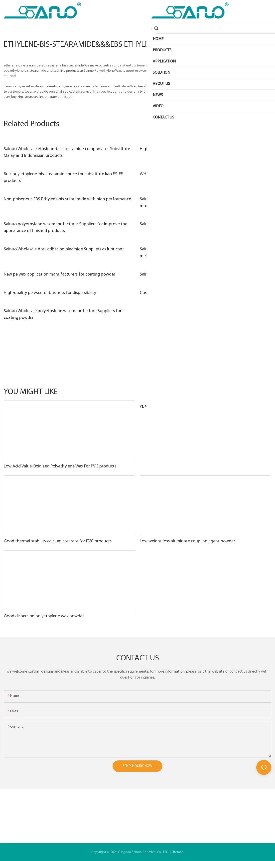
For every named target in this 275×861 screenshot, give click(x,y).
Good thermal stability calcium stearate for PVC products (58, 541)
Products (248, 392)
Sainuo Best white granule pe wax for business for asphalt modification (194, 202)
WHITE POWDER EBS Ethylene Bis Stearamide (181, 174)
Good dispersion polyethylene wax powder (44, 616)
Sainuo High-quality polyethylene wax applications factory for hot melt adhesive (202, 252)
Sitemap (177, 852)
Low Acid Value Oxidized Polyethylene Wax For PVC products (60, 466)
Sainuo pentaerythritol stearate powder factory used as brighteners (204, 224)
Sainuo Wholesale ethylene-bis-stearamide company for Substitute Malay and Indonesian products (67, 152)
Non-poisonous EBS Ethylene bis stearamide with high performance (67, 199)
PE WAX (147, 406)
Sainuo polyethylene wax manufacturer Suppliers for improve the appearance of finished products (65, 227)
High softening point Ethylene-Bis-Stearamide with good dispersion (203, 149)
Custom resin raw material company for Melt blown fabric (194, 292)
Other (264, 392)
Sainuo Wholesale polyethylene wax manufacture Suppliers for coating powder (63, 314)
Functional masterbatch (218, 392)
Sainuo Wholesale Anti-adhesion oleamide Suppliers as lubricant (64, 249)
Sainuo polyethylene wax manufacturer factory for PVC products (201, 274)
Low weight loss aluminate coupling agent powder (187, 541)
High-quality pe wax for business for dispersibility (50, 292)
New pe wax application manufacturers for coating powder (59, 274)
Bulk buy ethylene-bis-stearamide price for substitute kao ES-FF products (63, 177)
